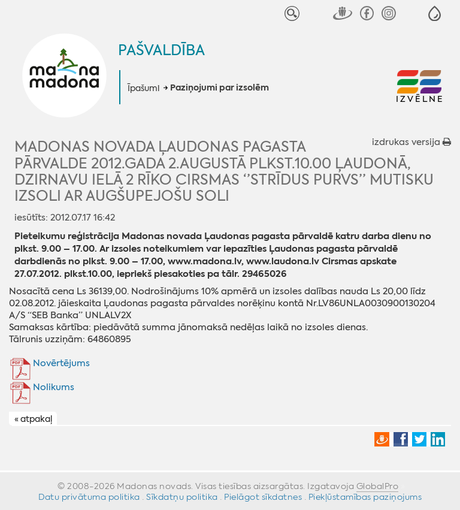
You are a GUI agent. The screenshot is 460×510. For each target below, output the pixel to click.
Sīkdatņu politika (182, 496)
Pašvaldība (161, 50)
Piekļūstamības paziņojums (365, 496)
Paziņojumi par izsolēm (219, 88)
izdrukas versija (411, 142)
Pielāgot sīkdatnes (263, 496)
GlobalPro (377, 486)
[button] (434, 13)
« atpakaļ (33, 419)
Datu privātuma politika (89, 496)
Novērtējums (61, 363)
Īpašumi (143, 88)
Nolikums (53, 387)
